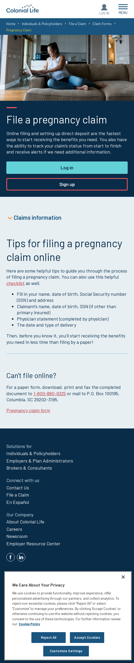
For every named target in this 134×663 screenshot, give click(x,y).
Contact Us (17, 487)
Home (10, 24)
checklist (15, 283)
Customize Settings (66, 651)
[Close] (123, 577)
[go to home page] (23, 11)
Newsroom (16, 536)
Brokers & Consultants (29, 468)
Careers (14, 529)
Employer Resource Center (33, 543)
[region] (68, 615)
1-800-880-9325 (49, 393)
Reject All (48, 637)
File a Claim (77, 24)
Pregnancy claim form (28, 410)
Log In (104, 13)
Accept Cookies (87, 637)
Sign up (67, 184)
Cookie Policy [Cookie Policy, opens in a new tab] (29, 624)
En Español (17, 502)
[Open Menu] (123, 9)
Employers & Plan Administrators (39, 461)
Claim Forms (102, 24)
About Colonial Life (25, 521)
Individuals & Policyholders (42, 24)
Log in (67, 167)
